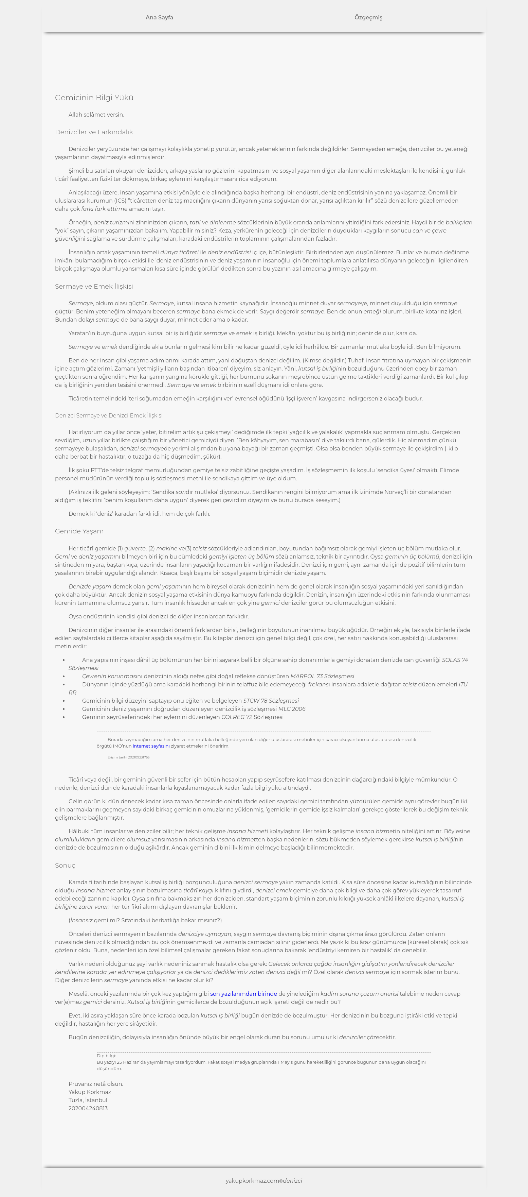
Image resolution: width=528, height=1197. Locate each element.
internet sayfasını (151, 746)
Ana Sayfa (159, 17)
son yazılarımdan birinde (243, 994)
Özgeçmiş (368, 17)
